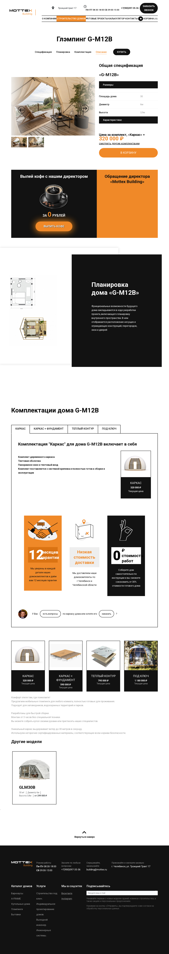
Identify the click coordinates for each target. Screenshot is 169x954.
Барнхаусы (17, 893)
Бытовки (16, 914)
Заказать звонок (149, 8)
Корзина (148, 18)
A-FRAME (16, 898)
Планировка (63, 52)
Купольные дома (20, 904)
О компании (49, 18)
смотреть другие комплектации (119, 143)
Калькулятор (116, 18)
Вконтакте (66, 893)
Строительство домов (71, 18)
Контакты (131, 18)
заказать (106, 613)
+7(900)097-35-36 (130, 8)
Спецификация (43, 52)
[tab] (20, 429)
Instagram (66, 898)
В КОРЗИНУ (128, 152)
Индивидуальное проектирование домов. (45, 909)
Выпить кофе (54, 226)
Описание (101, 52)
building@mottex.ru (96, 869)
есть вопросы (50, 613)
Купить (121, 52)
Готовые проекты (97, 18)
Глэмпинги (17, 909)
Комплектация (82, 52)
